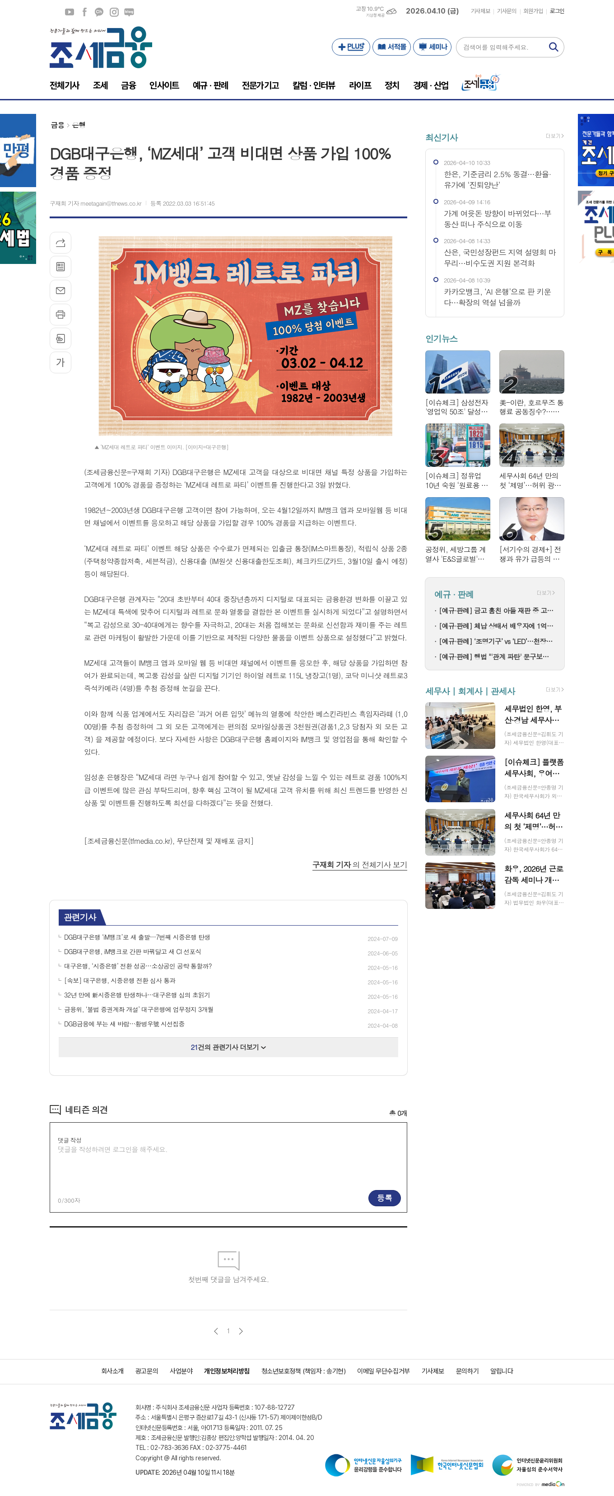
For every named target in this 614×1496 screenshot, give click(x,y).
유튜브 (69, 12)
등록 (384, 1197)
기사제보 (480, 11)
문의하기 (467, 1371)
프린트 (60, 314)
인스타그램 (114, 12)
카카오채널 (99, 12)
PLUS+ (351, 47)
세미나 (432, 47)
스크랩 (60, 338)
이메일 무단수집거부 (383, 1371)
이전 (216, 1331)
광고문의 (146, 1371)
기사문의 (506, 11)
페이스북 (84, 12)
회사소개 (112, 1371)
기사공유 (60, 243)
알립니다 (501, 1371)
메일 (60, 290)
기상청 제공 (375, 15)
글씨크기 (60, 362)
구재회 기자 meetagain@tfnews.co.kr (95, 203)
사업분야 (181, 1371)
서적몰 (391, 47)
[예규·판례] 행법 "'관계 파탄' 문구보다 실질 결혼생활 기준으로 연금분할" (497, 656)
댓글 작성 (69, 1140)
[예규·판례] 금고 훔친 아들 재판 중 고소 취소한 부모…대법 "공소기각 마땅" (497, 610)
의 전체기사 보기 (359, 864)
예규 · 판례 (454, 594)
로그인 (557, 11)
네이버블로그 (129, 12)
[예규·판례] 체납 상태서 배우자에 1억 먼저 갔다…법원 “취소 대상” (497, 625)
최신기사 (441, 137)
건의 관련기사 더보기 (228, 1047)
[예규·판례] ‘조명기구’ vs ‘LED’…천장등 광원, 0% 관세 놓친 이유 (497, 641)
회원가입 (533, 11)
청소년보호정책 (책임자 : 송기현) (303, 1371)
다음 (241, 1331)
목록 (60, 267)
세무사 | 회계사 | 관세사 (470, 691)
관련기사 (80, 917)
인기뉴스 (441, 339)
